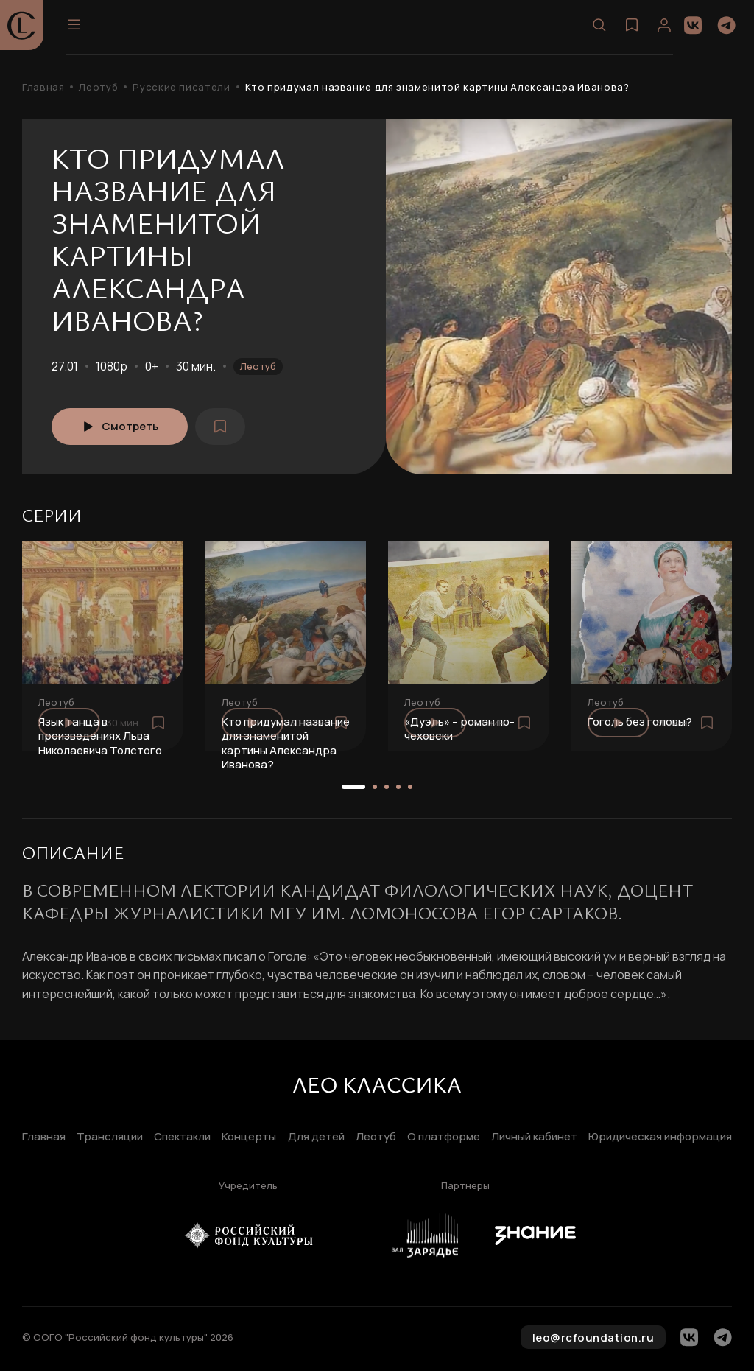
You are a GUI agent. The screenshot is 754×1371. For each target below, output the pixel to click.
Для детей (316, 1137)
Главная (43, 87)
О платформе (443, 1137)
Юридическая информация (660, 1137)
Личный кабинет (534, 1137)
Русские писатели (181, 87)
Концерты (249, 1137)
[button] (353, 787)
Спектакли (182, 1137)
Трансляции (110, 1137)
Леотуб (98, 87)
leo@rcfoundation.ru (593, 1337)
